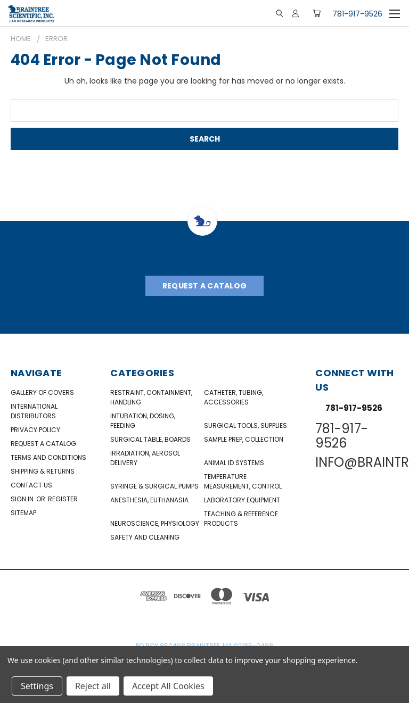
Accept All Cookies (168, 686)
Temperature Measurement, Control (243, 481)
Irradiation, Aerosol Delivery (145, 458)
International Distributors (34, 411)
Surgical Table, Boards (150, 439)
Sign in (23, 498)
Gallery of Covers (42, 392)
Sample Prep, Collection (243, 439)
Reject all (93, 686)
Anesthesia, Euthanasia (149, 499)
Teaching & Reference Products (241, 518)
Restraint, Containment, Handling (151, 397)
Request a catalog (43, 443)
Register (63, 498)
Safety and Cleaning (144, 537)
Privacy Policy (35, 429)
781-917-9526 (357, 14)
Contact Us (31, 485)
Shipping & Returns (43, 471)
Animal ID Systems (234, 462)
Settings (37, 686)
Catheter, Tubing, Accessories (233, 397)
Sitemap (23, 512)
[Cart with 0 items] (316, 13)
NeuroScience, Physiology (154, 523)
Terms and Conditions (48, 457)
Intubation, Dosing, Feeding (142, 420)
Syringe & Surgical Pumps (154, 486)
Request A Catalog (204, 285)
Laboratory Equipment (242, 499)
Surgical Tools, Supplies (245, 425)
